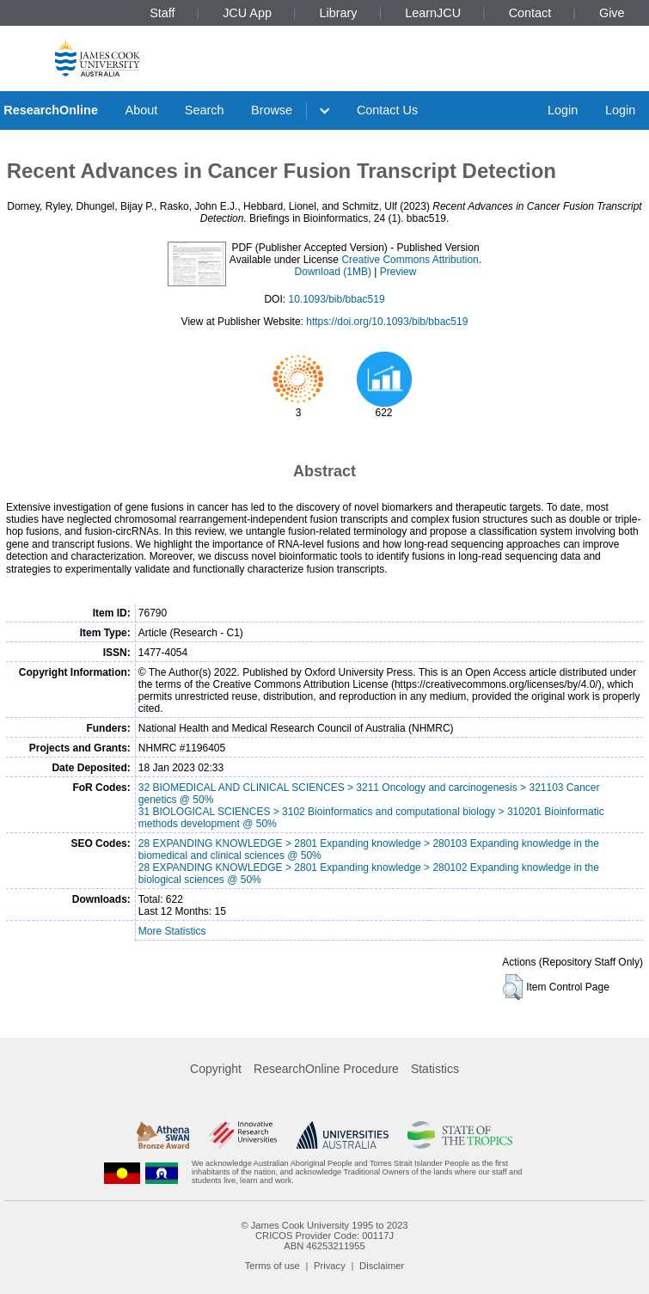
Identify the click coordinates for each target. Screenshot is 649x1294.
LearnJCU (433, 13)
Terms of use (272, 1265)
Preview (398, 272)
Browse (271, 110)
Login (563, 110)
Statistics (435, 1069)
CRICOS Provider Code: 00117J (324, 1235)
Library (339, 13)
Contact (530, 13)
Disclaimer (381, 1265)
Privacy (330, 1265)
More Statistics (172, 931)
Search (204, 110)
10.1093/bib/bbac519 (336, 299)
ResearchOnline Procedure (326, 1069)
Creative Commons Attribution (409, 260)
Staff (162, 13)
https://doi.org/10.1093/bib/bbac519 (387, 322)
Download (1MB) (333, 272)
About (142, 110)
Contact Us (387, 110)
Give (612, 13)
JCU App (247, 13)
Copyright (216, 1069)
